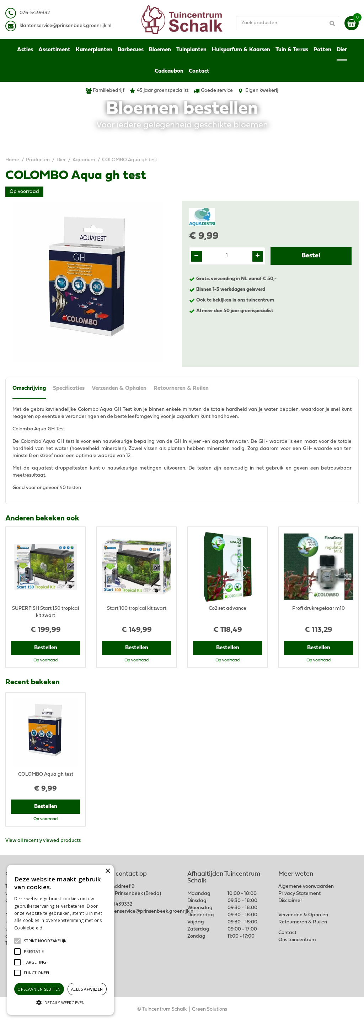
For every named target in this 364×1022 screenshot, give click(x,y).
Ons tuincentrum (297, 940)
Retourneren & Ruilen (181, 388)
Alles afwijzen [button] (87, 989)
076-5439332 (117, 904)
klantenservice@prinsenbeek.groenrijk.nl (148, 911)
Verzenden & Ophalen (119, 388)
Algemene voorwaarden (306, 886)
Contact (287, 933)
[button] (45, 941)
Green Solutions (209, 1009)
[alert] (60, 940)
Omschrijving (29, 388)
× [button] (107, 871)
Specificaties (69, 388)
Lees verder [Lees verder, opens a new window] (57, 928)
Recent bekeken (32, 682)
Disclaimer (290, 900)
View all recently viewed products (43, 840)
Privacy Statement (299, 893)
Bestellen (45, 647)
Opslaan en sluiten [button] (38, 989)
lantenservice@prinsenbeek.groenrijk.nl (66, 25)
